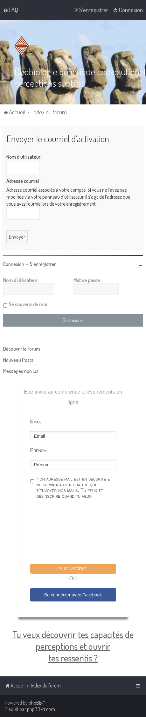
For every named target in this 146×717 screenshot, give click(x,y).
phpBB (35, 703)
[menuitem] (10, 9)
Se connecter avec (73, 594)
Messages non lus (20, 371)
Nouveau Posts (18, 360)
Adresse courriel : (23, 181)
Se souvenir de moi (28, 304)
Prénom (38, 450)
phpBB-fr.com (41, 709)
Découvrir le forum (21, 349)
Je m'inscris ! (73, 568)
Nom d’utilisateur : (24, 157)
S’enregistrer (43, 264)
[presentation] (78, 532)
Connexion (13, 264)
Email (36, 421)
